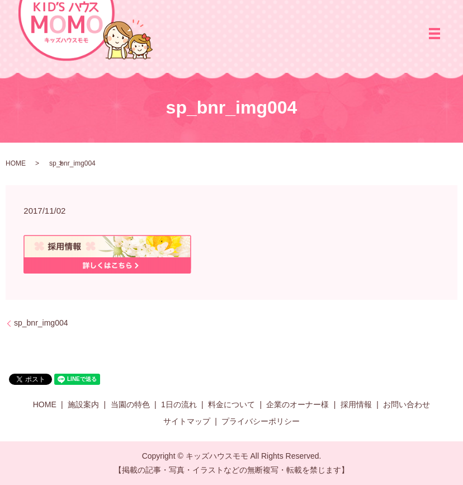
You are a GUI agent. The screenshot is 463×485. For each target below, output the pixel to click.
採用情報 (356, 404)
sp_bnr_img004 (41, 322)
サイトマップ (186, 421)
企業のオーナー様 (297, 404)
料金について (231, 404)
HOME (16, 163)
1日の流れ (179, 404)
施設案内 (83, 404)
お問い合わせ (406, 404)
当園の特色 (130, 404)
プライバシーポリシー (260, 421)
